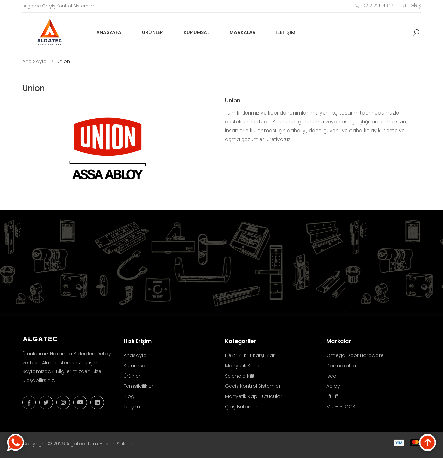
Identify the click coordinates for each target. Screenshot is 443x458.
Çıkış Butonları (241, 406)
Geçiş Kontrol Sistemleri (253, 386)
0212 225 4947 (374, 5)
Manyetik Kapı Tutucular (253, 396)
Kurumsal (196, 32)
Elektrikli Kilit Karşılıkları (250, 355)
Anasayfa (109, 32)
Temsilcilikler (138, 386)
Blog (129, 396)
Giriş (411, 5)
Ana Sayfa (34, 61)
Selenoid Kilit (240, 375)
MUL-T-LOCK (340, 406)
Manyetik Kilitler (243, 365)
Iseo (331, 375)
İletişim (285, 32)
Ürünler (152, 32)
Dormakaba (341, 365)
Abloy (333, 386)
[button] (416, 33)
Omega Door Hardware (355, 355)
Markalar (243, 32)
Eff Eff (332, 396)
